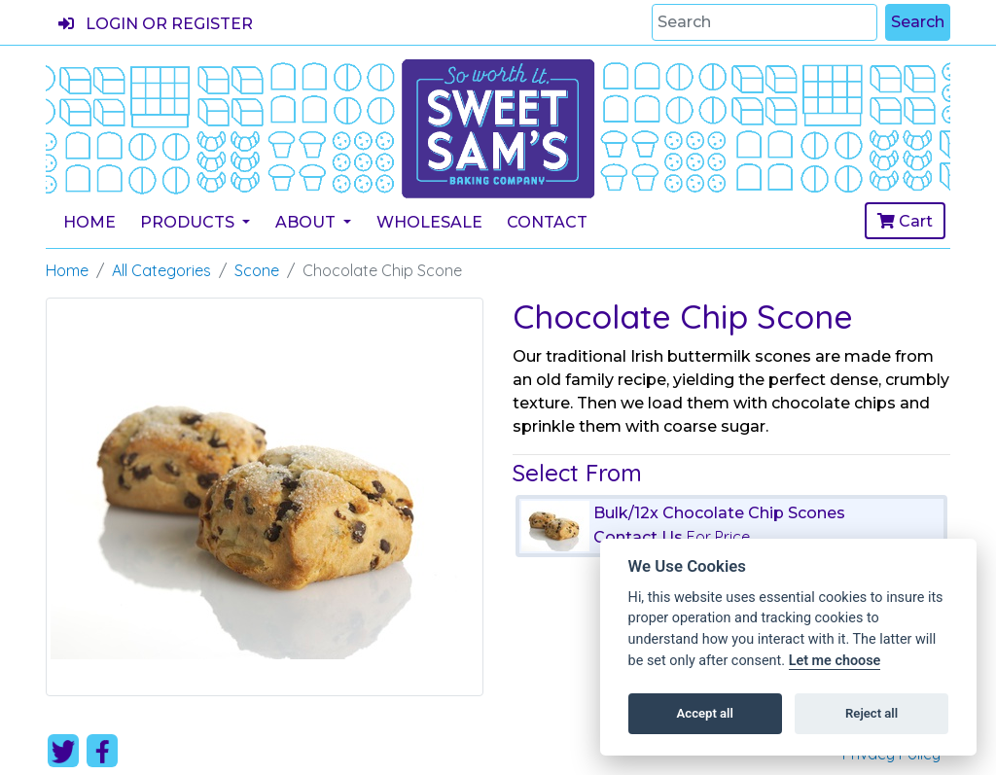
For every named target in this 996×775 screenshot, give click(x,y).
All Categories (161, 270)
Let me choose (835, 660)
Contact (547, 222)
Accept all (705, 713)
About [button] (307, 222)
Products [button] (189, 222)
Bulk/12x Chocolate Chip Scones (719, 513)
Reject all (871, 713)
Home (89, 222)
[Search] (764, 22)
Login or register (155, 24)
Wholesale (429, 222)
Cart (905, 221)
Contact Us (638, 537)
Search (917, 22)
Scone (256, 270)
